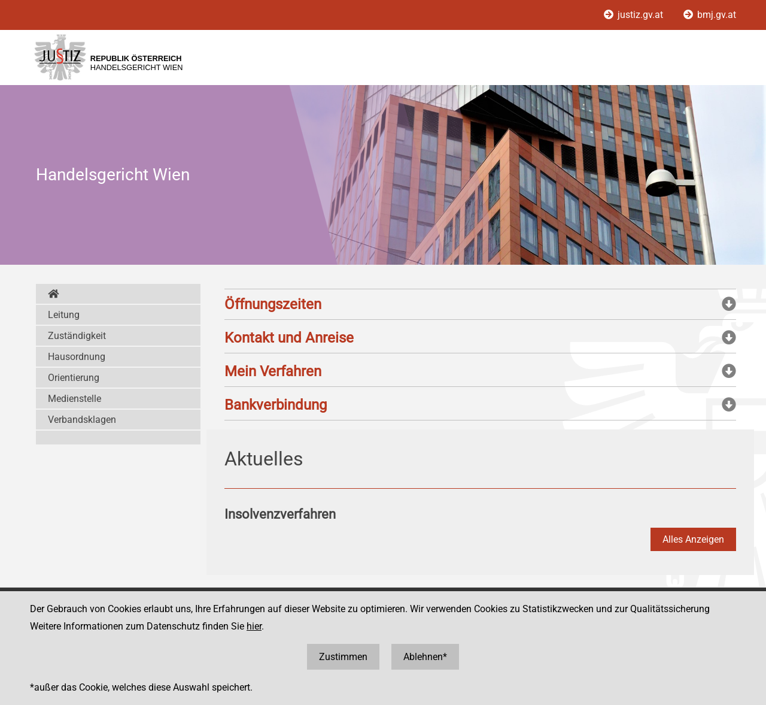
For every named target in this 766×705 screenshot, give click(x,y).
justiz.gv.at (634, 14)
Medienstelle (74, 398)
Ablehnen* (425, 656)
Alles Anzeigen (693, 539)
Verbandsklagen (82, 419)
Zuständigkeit (77, 335)
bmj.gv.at (709, 14)
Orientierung (73, 377)
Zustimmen (343, 656)
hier (254, 626)
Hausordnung (76, 356)
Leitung (64, 314)
